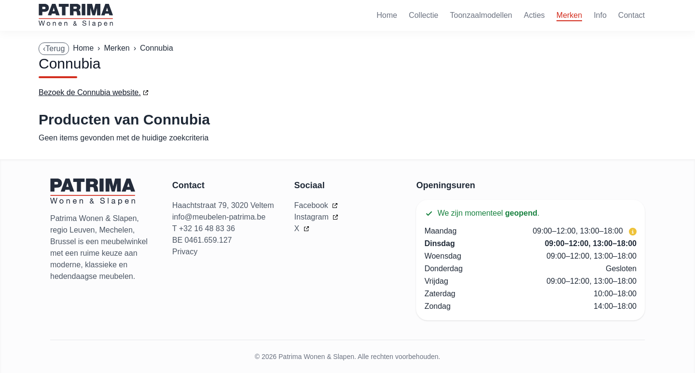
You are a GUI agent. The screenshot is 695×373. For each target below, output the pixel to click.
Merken (569, 15)
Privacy (184, 252)
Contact (631, 15)
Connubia (156, 48)
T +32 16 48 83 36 (203, 228)
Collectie (423, 15)
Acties (534, 15)
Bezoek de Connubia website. (90, 92)
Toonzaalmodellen (481, 15)
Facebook (312, 205)
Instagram (312, 217)
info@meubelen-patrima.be (218, 217)
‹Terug (54, 48)
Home (386, 15)
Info (600, 15)
